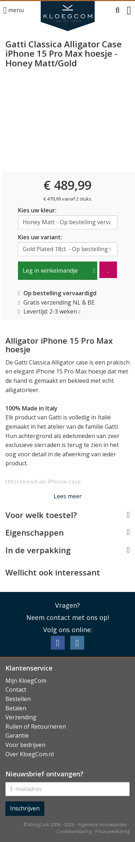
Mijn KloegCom (25, 681)
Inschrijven (25, 808)
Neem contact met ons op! (67, 617)
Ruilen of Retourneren (35, 726)
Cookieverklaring (74, 831)
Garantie (17, 735)
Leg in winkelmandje (50, 270)
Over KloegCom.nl (29, 754)
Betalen (15, 708)
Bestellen (18, 699)
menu (13, 10)
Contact (15, 689)
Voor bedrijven (25, 745)
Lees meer (68, 496)
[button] (118, 10)
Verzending (20, 717)
